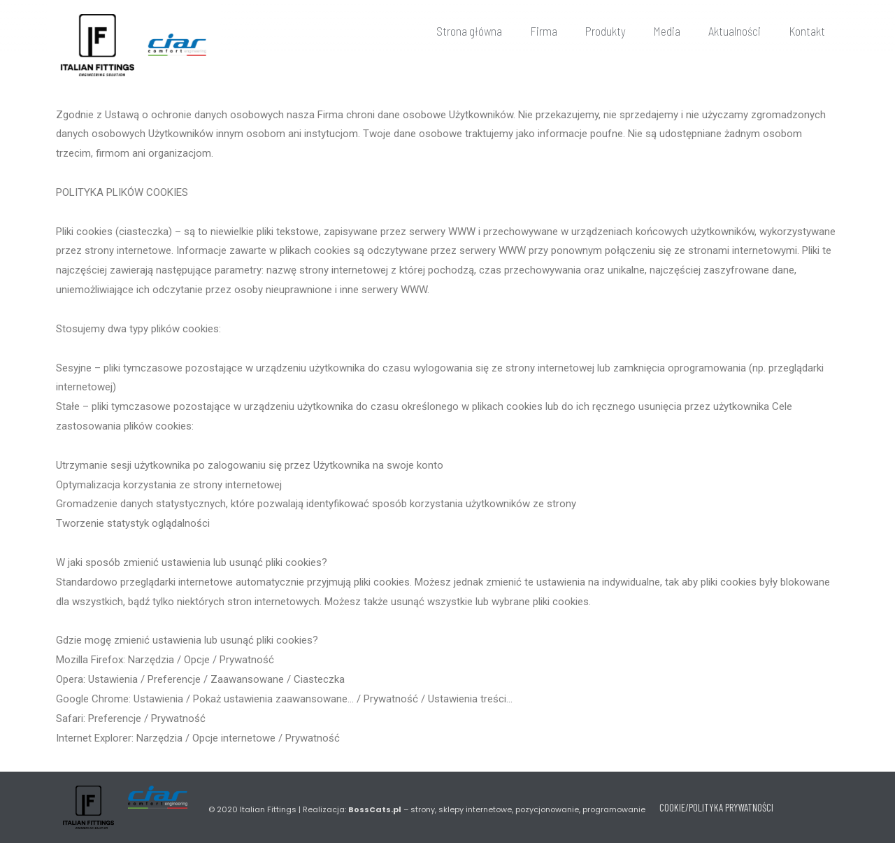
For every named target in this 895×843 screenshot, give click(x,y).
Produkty (605, 31)
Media (667, 31)
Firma (543, 31)
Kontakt (807, 31)
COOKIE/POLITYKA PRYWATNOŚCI (716, 807)
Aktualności (734, 31)
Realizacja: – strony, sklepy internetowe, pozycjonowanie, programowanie (474, 809)
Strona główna (469, 31)
